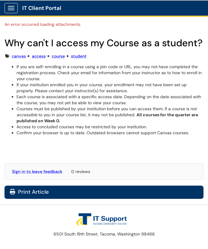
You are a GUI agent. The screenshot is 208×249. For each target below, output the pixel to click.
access (39, 56)
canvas (19, 56)
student (79, 56)
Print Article (29, 192)
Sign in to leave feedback (37, 171)
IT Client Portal (41, 8)
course (58, 56)
